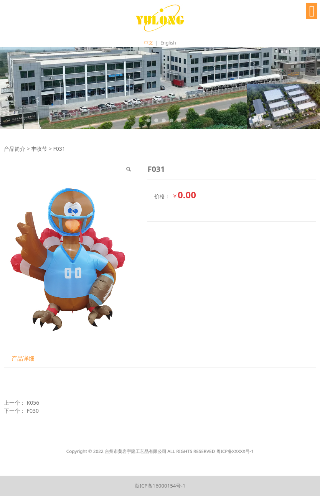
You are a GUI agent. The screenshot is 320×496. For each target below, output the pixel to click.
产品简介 (14, 148)
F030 (33, 410)
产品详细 (23, 358)
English (168, 43)
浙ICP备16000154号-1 (160, 485)
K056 (33, 402)
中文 (148, 43)
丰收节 (39, 148)
